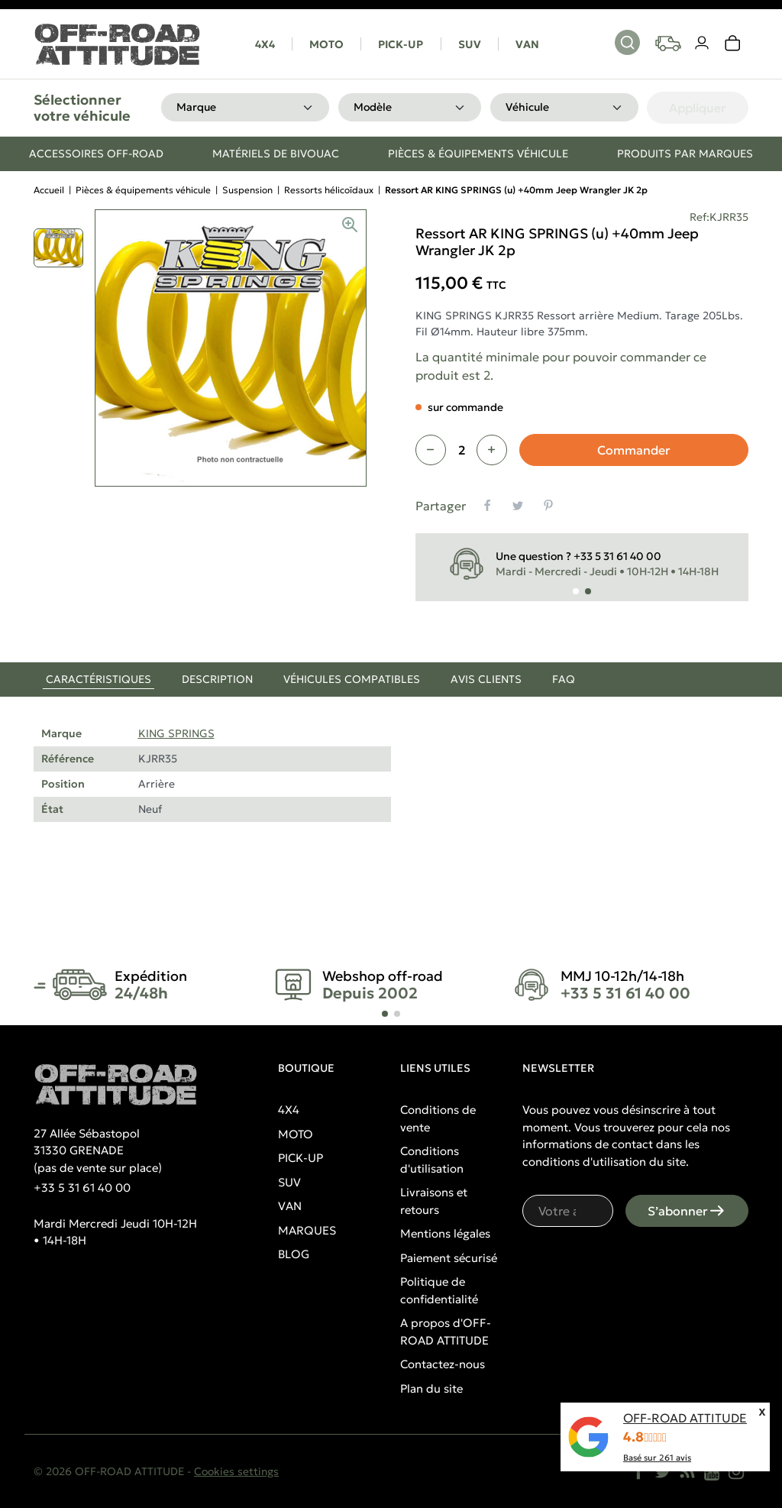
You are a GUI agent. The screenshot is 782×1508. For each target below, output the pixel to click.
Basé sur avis (657, 1457)
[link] (733, 43)
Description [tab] (217, 679)
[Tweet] (518, 505)
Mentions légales (445, 1233)
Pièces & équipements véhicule (143, 190)
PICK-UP (400, 44)
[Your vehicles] (668, 43)
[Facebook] (638, 1471)
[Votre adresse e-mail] (567, 1211)
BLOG (293, 1254)
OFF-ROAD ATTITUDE (685, 1417)
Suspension (247, 190)
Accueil (49, 190)
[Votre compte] (702, 43)
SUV (469, 44)
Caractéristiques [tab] (98, 679)
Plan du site (431, 1388)
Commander (634, 450)
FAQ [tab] (563, 679)
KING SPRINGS (176, 733)
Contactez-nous (442, 1364)
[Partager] (487, 505)
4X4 (265, 44)
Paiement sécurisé (448, 1258)
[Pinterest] (548, 505)
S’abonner (687, 1211)
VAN (527, 44)
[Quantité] (461, 450)
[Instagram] (736, 1471)
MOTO (326, 44)
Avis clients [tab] (486, 679)
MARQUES (307, 1230)
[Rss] (687, 1471)
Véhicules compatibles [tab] (351, 679)
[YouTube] (712, 1471)
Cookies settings (236, 1471)
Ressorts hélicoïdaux (328, 190)
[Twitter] (663, 1471)
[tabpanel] (391, 790)
